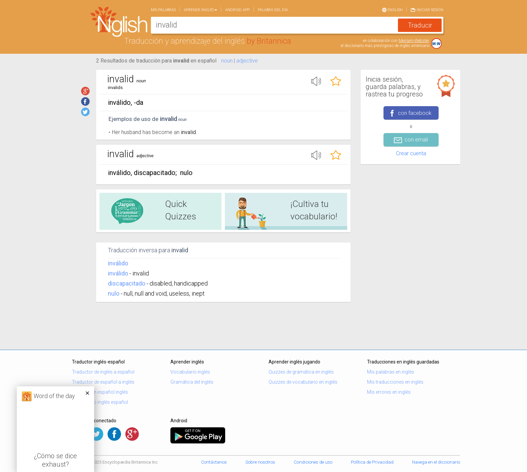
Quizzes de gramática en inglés (301, 372)
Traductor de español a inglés (103, 382)
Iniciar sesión (427, 9)
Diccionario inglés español (100, 402)
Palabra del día (273, 10)
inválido (118, 263)
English (392, 9)
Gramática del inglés (191, 382)
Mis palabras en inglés (390, 372)
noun (227, 60)
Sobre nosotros (260, 462)
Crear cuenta (411, 153)
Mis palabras (163, 10)
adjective (247, 60)
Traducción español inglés (100, 392)
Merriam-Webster (414, 40)
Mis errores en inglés (389, 392)
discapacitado (126, 283)
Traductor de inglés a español (103, 372)
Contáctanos (214, 462)
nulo (113, 293)
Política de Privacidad (372, 462)
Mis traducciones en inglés (395, 382)
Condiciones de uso (313, 462)
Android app (237, 10)
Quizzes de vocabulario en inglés (303, 382)
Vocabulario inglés (190, 372)
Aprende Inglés (200, 10)
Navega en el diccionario (436, 462)
